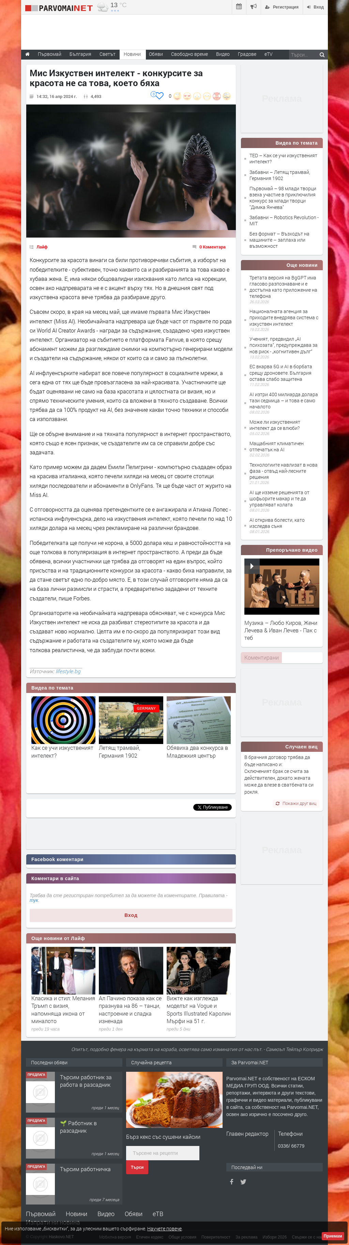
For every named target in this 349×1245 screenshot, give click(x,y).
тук (34, 900)
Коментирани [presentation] (261, 657)
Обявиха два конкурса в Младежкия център (197, 751)
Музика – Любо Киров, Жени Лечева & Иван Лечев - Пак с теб (280, 630)
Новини (132, 54)
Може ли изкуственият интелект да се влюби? (274, 425)
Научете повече (164, 1228)
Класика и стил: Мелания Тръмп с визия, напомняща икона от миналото (63, 1009)
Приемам (333, 1236)
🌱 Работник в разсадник (78, 1126)
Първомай (41, 1214)
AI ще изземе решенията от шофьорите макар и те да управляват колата (279, 498)
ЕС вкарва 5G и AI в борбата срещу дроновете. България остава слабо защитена (280, 372)
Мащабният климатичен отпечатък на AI (276, 446)
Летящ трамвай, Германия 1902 (119, 751)
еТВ (158, 1214)
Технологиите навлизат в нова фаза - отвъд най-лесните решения (283, 471)
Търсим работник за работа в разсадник (86, 1080)
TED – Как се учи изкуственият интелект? (283, 158)
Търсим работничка (85, 1169)
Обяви (133, 1214)
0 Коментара (212, 247)
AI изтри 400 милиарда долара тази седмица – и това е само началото (283, 400)
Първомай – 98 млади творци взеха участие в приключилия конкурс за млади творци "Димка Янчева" (282, 197)
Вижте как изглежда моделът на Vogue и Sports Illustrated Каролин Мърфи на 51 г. (199, 1009)
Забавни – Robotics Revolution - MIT (284, 220)
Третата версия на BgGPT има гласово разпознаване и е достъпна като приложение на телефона (283, 287)
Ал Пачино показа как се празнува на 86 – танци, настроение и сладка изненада (130, 1009)
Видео (106, 1214)
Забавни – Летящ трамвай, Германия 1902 (279, 175)
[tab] (261, 657)
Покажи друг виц (296, 803)
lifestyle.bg (68, 671)
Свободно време (189, 54)
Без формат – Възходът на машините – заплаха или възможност (279, 239)
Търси (137, 1167)
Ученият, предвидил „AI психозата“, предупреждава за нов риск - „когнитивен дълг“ (283, 345)
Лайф (42, 247)
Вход (131, 915)
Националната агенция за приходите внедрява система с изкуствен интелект (283, 317)
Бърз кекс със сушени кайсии (163, 1136)
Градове (247, 54)
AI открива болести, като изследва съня (277, 523)
